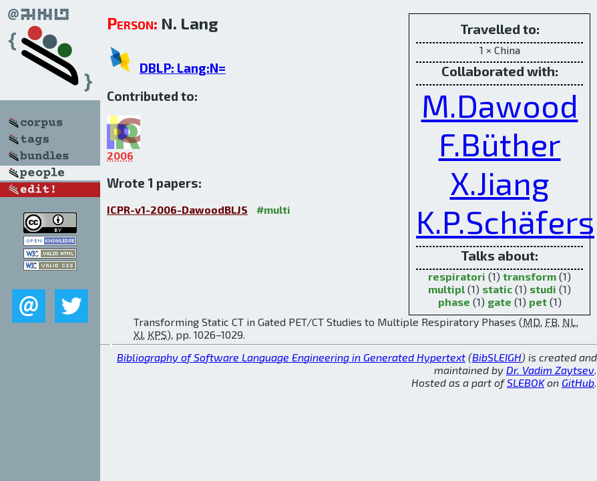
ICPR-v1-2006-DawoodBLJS (177, 209)
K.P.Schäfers (505, 221)
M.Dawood (499, 105)
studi (543, 289)
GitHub (578, 382)
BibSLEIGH (497, 357)
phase (454, 301)
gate (499, 301)
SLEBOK (525, 382)
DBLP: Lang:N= (183, 67)
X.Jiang (500, 182)
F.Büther (500, 143)
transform (529, 276)
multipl (446, 289)
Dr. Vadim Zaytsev (550, 369)
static (497, 289)
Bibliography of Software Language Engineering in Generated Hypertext (291, 357)
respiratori (456, 276)
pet (538, 301)
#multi (273, 209)
